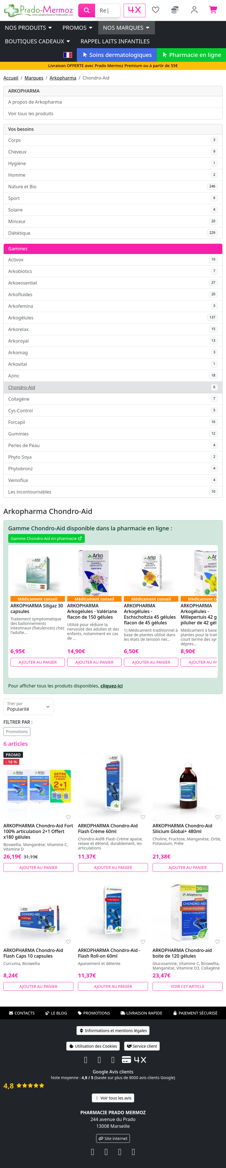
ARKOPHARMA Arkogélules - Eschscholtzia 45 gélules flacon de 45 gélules (150, 614)
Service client (142, 1046)
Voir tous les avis (112, 1098)
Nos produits (29, 27)
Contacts (22, 1013)
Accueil (10, 78)
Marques (34, 78)
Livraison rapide (141, 1013)
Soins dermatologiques (117, 55)
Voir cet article (187, 986)
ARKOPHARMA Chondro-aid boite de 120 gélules (182, 953)
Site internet (113, 1138)
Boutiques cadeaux (38, 41)
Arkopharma (63, 78)
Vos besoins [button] (21, 129)
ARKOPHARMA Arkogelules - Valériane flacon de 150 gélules (92, 611)
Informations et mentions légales (113, 1030)
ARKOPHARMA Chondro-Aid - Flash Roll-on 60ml (109, 953)
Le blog (56, 1013)
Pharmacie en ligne (191, 55)
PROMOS (77, 27)
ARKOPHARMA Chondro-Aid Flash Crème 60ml (108, 828)
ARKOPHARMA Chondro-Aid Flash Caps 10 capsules (33, 953)
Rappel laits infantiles (115, 41)
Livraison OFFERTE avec (113, 65)
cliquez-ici (111, 686)
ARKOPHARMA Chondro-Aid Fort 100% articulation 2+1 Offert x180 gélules (38, 831)
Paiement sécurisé (195, 1013)
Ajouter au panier (38, 662)
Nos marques (126, 27)
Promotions (17, 731)
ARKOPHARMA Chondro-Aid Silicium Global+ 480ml (182, 828)
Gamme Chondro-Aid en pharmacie (46, 538)
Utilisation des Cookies (93, 1046)
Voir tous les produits (30, 113)
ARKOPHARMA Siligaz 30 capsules (36, 608)
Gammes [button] (18, 248)
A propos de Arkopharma (35, 102)
